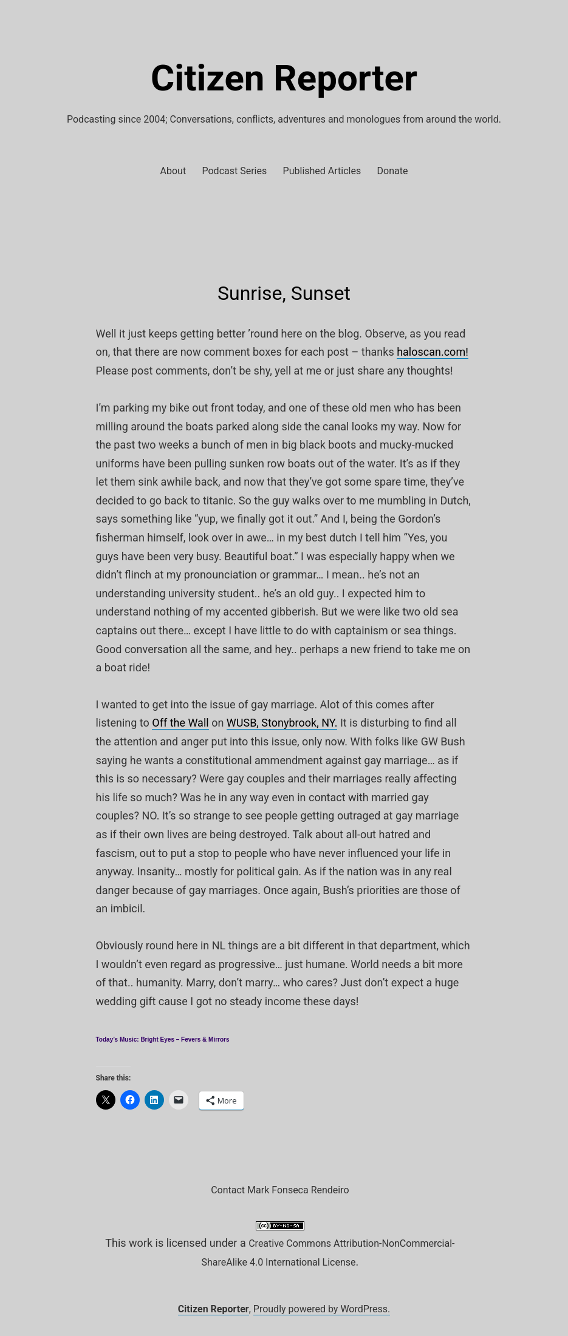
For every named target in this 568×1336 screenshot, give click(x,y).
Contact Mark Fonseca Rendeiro (280, 1190)
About (173, 171)
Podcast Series (234, 171)
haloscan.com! (432, 351)
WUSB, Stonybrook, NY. (282, 722)
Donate (392, 171)
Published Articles (322, 171)
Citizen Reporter (284, 78)
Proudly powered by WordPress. (322, 1309)
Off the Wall (180, 722)
